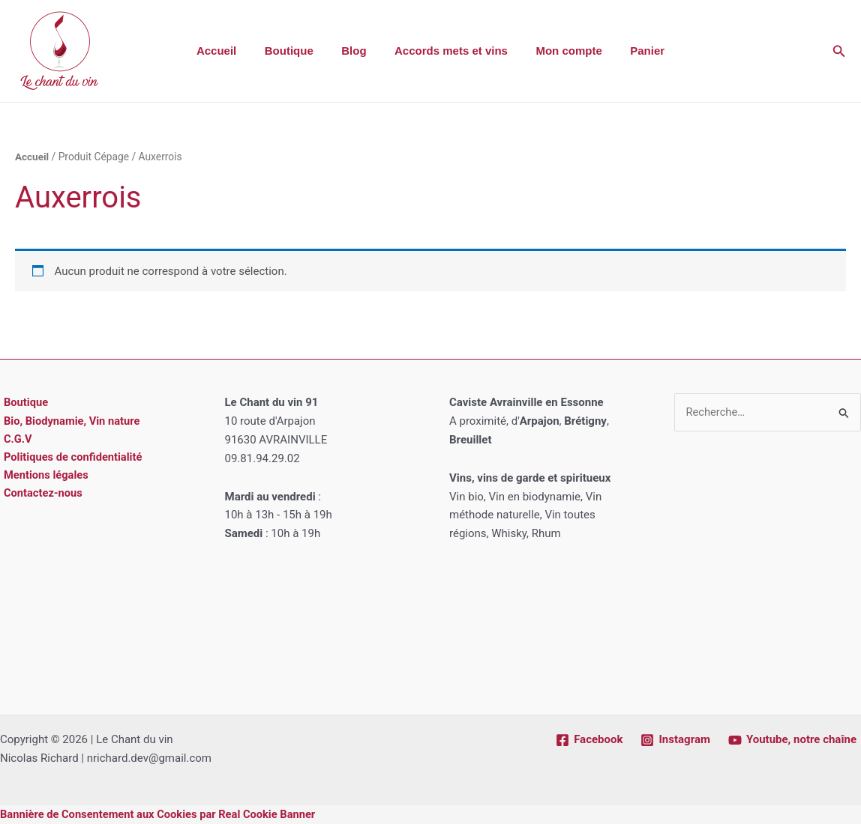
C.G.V (14, 439)
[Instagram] (675, 740)
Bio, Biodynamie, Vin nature (70, 421)
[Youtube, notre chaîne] (792, 740)
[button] (839, 51)
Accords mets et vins (448, 50)
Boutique (297, 50)
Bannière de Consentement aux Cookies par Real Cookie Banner (161, 814)
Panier (633, 50)
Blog (356, 50)
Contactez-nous (40, 495)
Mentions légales (43, 476)
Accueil (230, 50)
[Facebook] (589, 740)
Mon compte (560, 50)
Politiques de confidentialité (71, 458)
